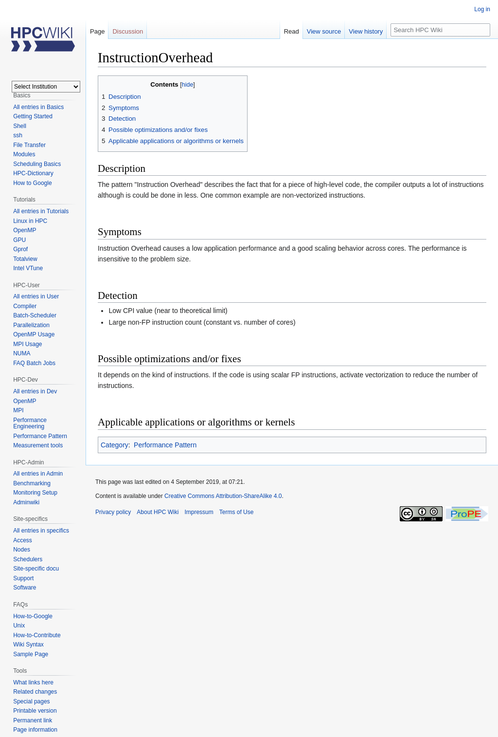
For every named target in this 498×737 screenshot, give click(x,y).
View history (366, 31)
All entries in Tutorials (41, 211)
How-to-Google (33, 616)
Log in (482, 9)
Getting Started (33, 116)
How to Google (32, 183)
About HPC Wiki (157, 512)
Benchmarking (32, 483)
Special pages (31, 701)
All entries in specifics (41, 530)
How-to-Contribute (36, 635)
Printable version (34, 710)
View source (324, 31)
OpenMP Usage (33, 334)
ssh (17, 135)
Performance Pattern (165, 445)
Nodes (21, 549)
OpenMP (24, 230)
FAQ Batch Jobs (34, 363)
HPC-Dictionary (33, 173)
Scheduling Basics (37, 164)
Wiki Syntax (28, 644)
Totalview (25, 259)
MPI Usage (27, 344)
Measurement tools (38, 445)
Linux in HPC (30, 221)
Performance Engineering (30, 423)
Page (97, 31)
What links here (33, 682)
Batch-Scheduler (34, 315)
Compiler (24, 306)
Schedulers (27, 559)
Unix (19, 625)
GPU (19, 240)
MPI (18, 410)
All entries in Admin (38, 473)
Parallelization (31, 325)
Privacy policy (113, 512)
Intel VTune (28, 268)
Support (23, 578)
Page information (35, 729)
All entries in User (36, 296)
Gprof (20, 249)
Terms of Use (236, 512)
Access (22, 540)
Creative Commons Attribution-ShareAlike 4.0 (223, 496)
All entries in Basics (38, 107)
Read (291, 31)
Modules (24, 154)
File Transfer (29, 145)
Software (24, 587)
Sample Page (30, 654)
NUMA (21, 353)
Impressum (198, 512)
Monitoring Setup (35, 492)
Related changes (35, 691)
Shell (19, 126)
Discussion (127, 31)
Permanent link (32, 720)
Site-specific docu (36, 568)
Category (114, 445)
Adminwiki (26, 502)
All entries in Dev (35, 391)
